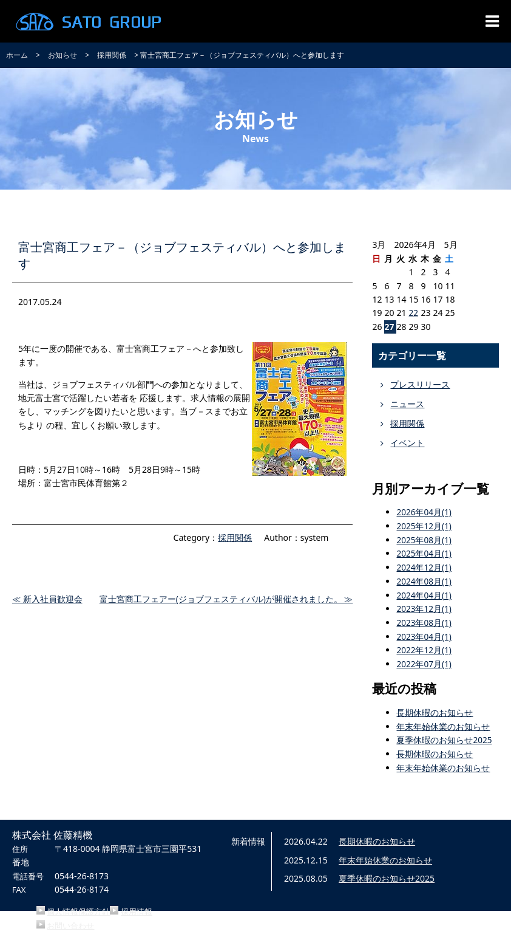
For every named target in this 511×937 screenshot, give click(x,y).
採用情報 (136, 908)
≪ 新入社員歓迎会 (47, 599)
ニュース (407, 404)
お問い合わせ (70, 921)
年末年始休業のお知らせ (443, 723)
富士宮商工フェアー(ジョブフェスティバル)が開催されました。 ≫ (226, 599)
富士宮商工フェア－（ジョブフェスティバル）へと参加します (176, 254)
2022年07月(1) (424, 661)
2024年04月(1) (424, 593)
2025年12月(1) (424, 526)
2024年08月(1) (424, 580)
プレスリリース (420, 384)
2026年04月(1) (424, 512)
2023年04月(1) (424, 634)
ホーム (17, 55)
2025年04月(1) (424, 552)
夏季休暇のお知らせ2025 (444, 737)
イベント (407, 442)
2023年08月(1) (424, 620)
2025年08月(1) (424, 539)
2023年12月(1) (424, 607)
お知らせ (62, 55)
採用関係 (111, 55)
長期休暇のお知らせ (434, 710)
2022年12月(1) (424, 648)
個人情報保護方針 (78, 908)
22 (413, 312)
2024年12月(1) (424, 566)
